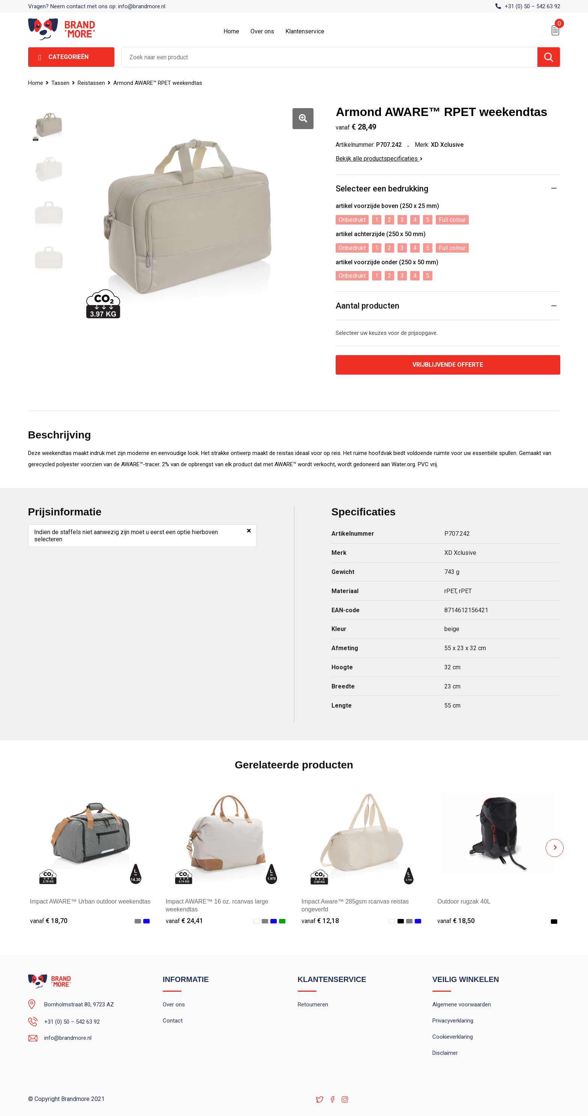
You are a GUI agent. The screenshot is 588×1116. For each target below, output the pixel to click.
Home (231, 31)
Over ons (262, 31)
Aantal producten (367, 305)
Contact (173, 1020)
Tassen (60, 83)
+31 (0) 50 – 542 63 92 (532, 6)
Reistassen (91, 83)
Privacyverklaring (452, 1020)
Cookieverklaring (452, 1036)
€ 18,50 (456, 921)
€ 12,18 (320, 921)
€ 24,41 (184, 921)
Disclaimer (445, 1053)
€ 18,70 (49, 921)
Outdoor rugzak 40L (463, 901)
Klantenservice (304, 31)
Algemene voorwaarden (461, 1004)
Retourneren (313, 1004)
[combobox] (329, 57)
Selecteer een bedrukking (382, 188)
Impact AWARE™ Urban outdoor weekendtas (90, 901)
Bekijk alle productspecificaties (379, 158)
